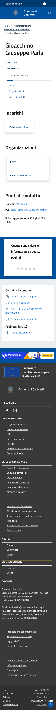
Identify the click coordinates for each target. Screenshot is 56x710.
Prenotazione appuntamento (21, 631)
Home (7, 26)
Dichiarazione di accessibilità (21, 675)
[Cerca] (50, 13)
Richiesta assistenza (17, 646)
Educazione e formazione (19, 506)
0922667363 (22, 204)
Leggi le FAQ (13, 641)
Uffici (9, 434)
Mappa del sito (10, 704)
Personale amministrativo (17, 29)
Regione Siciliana (13, 3)
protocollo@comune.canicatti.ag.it (27, 607)
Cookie (6, 701)
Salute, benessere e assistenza (22, 525)
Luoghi (10, 568)
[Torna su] (51, 705)
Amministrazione (22, 26)
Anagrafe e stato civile (18, 468)
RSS (5, 690)
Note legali (12, 670)
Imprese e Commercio (18, 482)
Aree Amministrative (17, 429)
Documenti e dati (15, 453)
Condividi (12, 62)
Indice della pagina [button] (19, 75)
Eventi (10, 573)
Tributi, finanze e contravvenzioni (24, 516)
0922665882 (30, 618)
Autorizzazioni (14, 530)
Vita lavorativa (14, 477)
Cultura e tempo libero (18, 472)
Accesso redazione (45, 702)
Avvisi (10, 554)
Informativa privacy (17, 665)
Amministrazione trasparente (22, 660)
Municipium (37, 701)
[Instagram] (15, 411)
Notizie (10, 545)
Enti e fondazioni (15, 439)
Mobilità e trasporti (16, 492)
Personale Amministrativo (20, 448)
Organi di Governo (16, 424)
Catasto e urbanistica (17, 487)
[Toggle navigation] (6, 13)
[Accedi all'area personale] (44, 3)
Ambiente (12, 520)
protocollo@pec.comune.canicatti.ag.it (30, 210)
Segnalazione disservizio (19, 636)
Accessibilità (9, 693)
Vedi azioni (13, 69)
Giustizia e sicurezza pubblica (21, 511)
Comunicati (12, 549)
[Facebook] (7, 411)
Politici (10, 443)
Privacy (6, 697)
